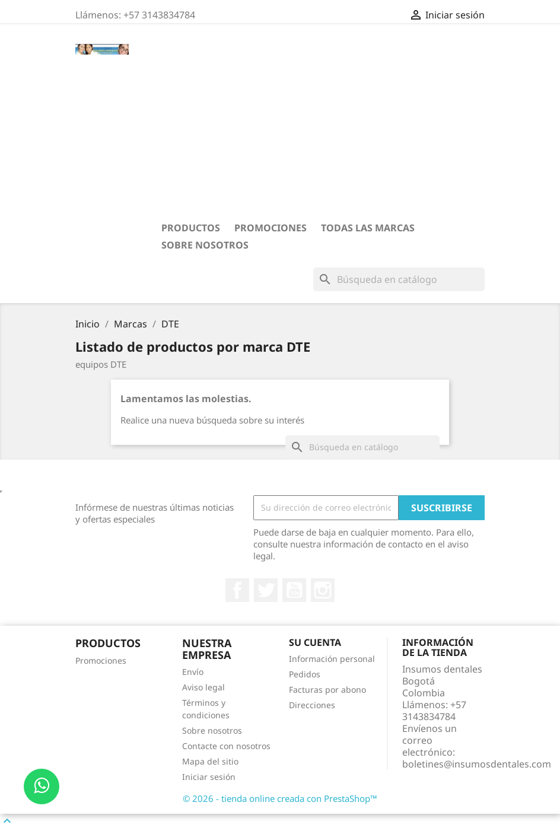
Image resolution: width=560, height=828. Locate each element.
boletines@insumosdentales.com (476, 763)
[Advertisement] (316, 131)
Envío (192, 671)
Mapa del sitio (210, 761)
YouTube (294, 590)
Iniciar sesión (209, 776)
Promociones (270, 227)
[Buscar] (399, 279)
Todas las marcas (368, 227)
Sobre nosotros (205, 244)
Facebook (237, 590)
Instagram (323, 590)
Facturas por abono (327, 689)
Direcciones (312, 705)
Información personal (332, 658)
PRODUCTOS (190, 227)
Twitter (266, 590)
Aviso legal (203, 687)
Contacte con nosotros (226, 745)
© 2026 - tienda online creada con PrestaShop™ (280, 798)
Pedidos (304, 674)
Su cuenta (315, 642)
